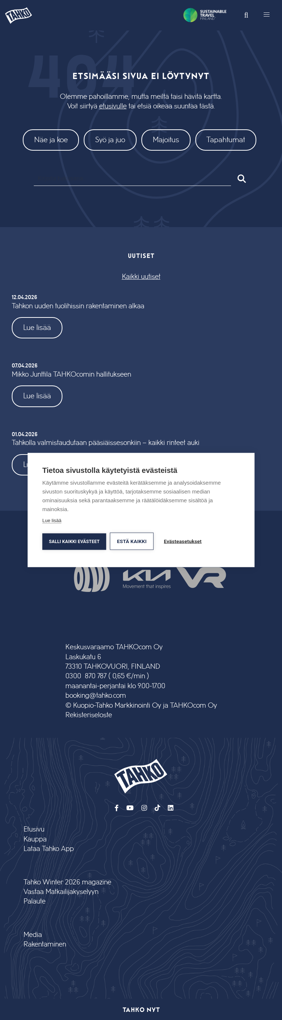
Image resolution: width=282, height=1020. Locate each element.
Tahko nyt (141, 1009)
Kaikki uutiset (141, 277)
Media (33, 935)
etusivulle (113, 106)
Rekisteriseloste (88, 715)
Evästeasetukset (183, 541)
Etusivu (34, 829)
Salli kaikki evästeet (74, 541)
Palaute (35, 901)
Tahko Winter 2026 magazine (67, 882)
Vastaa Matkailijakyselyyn (61, 892)
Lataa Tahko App (49, 849)
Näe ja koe (51, 139)
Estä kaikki (132, 541)
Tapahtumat (225, 139)
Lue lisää (37, 327)
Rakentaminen (45, 944)
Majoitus (166, 139)
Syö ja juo (110, 139)
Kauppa (35, 839)
